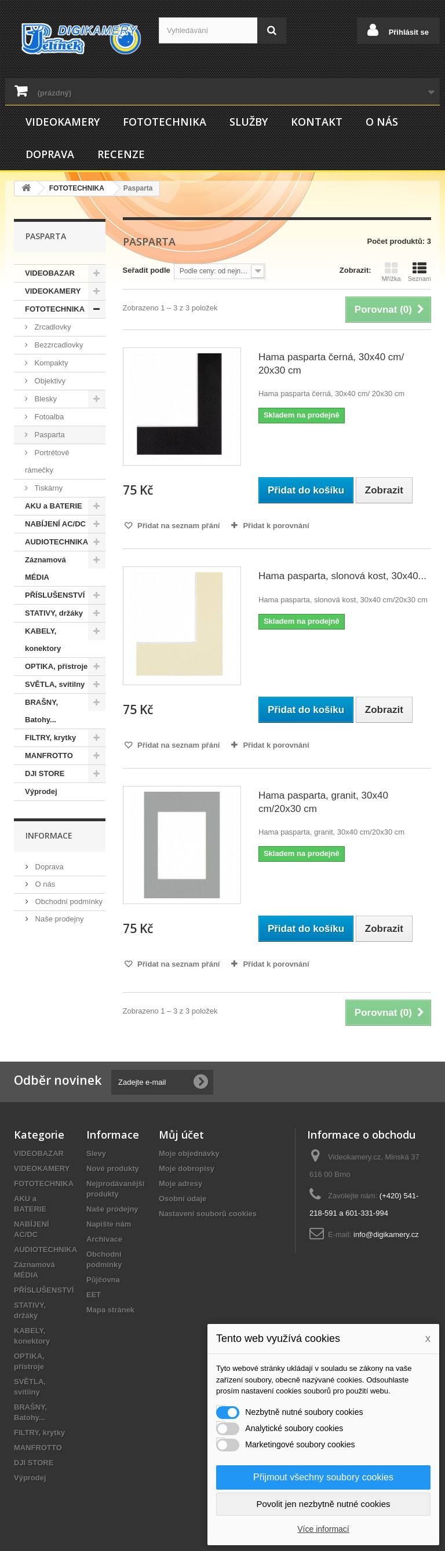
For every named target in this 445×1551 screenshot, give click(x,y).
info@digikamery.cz (386, 1234)
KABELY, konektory (43, 640)
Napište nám (108, 1224)
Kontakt (316, 122)
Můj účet (181, 1135)
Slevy (96, 1153)
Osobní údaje (182, 1198)
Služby (248, 122)
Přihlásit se (407, 32)
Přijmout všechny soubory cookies (323, 1477)
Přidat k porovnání (276, 525)
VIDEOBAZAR (50, 273)
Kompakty (50, 363)
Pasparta (48, 434)
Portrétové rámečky (47, 461)
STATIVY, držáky (54, 613)
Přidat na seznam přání (178, 525)
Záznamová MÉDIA (45, 568)
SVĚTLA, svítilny (55, 684)
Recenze (121, 154)
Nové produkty (112, 1168)
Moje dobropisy (186, 1168)
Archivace (104, 1239)
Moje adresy (180, 1183)
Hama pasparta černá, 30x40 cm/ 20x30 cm (331, 364)
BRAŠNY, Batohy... (41, 711)
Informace (48, 835)
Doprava (49, 154)
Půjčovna (103, 1279)
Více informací (323, 1529)
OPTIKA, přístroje (56, 666)
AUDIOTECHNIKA (56, 541)
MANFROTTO (49, 755)
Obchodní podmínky (68, 901)
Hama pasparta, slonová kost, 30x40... (342, 575)
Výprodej (41, 791)
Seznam (419, 271)
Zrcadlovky (51, 327)
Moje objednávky (189, 1153)
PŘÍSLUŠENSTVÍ (55, 595)
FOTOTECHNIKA (164, 122)
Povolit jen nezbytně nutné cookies (324, 1504)
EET (93, 1294)
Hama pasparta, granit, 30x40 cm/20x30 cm (323, 802)
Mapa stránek (110, 1309)
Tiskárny (47, 488)
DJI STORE (44, 773)
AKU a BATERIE (53, 506)
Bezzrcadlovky (57, 345)
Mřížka (391, 271)
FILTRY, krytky (50, 737)
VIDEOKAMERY (62, 122)
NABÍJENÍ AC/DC (55, 524)
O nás (382, 122)
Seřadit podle (146, 270)
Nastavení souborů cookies (208, 1213)
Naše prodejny (58, 918)
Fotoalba (48, 416)
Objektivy (48, 380)
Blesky (44, 398)
